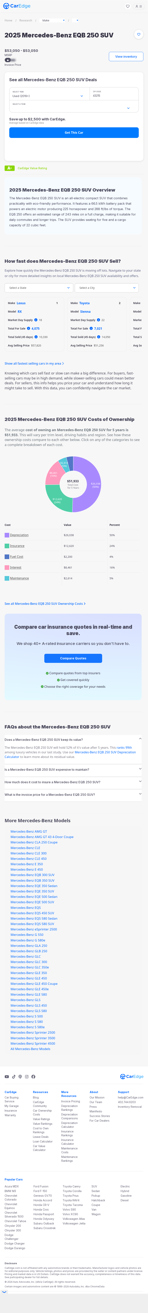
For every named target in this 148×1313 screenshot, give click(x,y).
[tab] (73, 738)
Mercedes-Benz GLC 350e (30, 967)
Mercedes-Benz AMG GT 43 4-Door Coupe (42, 837)
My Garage (12, 1106)
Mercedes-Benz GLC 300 (29, 962)
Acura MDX (12, 1186)
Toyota (84, 303)
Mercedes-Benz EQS (26, 907)
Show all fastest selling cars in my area (33, 363)
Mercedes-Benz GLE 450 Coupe (34, 983)
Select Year (18, 92)
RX (20, 311)
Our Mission (97, 1097)
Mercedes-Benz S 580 (27, 1021)
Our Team (96, 1102)
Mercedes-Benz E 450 (27, 869)
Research (25, 20)
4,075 (36, 328)
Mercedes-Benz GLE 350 (29, 973)
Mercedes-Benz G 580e (28, 940)
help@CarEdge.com (130, 1097)
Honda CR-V (41, 1205)
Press (93, 1106)
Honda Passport (44, 1214)
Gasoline (126, 1195)
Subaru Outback (44, 1223)
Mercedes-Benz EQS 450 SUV (32, 913)
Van (94, 1209)
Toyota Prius (71, 1195)
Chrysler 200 (13, 1225)
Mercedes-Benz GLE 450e (30, 989)
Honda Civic (41, 1209)
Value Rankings (42, 1123)
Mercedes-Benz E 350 (27, 864)
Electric (125, 1186)
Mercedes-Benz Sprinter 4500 (33, 1043)
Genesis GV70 (43, 1195)
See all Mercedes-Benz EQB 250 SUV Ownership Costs (45, 604)
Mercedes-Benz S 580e (28, 1027)
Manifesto (96, 1111)
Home (8, 20)
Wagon (96, 1214)
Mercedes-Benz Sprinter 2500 (33, 1032)
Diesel (125, 1200)
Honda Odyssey (44, 1218)
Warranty (10, 1115)
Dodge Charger (15, 1243)
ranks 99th (124, 747)
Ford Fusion (41, 1186)
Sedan (96, 1191)
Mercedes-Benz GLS (25, 1000)
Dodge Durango (15, 1248)
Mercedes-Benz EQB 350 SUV (32, 880)
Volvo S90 (69, 1209)
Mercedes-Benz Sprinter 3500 (33, 1038)
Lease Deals (41, 1136)
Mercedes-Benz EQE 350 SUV (32, 891)
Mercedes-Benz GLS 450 (29, 1005)
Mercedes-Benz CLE (25, 848)
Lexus (21, 303)
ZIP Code (97, 92)
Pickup (96, 1195)
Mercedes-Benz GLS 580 (29, 1011)
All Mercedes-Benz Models (30, 1049)
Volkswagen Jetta (74, 1223)
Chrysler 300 (13, 1230)
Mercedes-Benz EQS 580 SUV (32, 924)
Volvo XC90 (70, 1214)
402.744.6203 (127, 1102)
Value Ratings (41, 1119)
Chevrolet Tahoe (15, 1221)
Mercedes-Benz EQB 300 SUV (32, 875)
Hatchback (98, 1200)
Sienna (85, 311)
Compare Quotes (73, 658)
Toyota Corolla (72, 1191)
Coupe (96, 1205)
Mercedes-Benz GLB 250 (29, 951)
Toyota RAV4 (71, 1200)
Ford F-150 (40, 1191)
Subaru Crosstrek (45, 1228)
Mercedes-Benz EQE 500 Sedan (34, 896)
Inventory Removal (130, 1106)
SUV (94, 1186)
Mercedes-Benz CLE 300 (29, 853)
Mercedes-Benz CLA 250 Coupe (34, 842)
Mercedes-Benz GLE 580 (29, 994)
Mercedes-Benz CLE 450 (29, 858)
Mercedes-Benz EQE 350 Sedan (34, 886)
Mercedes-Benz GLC (26, 956)
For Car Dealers (99, 1120)
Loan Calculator (43, 1141)
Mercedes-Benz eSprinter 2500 (34, 929)
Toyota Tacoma (73, 1205)
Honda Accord (43, 1200)
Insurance (11, 1110)
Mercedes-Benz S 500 (27, 1016)
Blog (36, 1097)
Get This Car (74, 132)
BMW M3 (10, 1191)
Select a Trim (19, 104)
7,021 (98, 328)
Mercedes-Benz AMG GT (29, 831)
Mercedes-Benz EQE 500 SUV (32, 902)
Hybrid (125, 1191)
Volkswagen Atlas (74, 1218)
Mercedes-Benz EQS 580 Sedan (34, 918)
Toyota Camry (72, 1186)
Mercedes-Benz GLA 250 (29, 945)
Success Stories (100, 1116)
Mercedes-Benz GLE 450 (29, 978)
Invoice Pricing (70, 1101)
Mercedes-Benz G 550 (27, 934)
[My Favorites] (127, 6)
